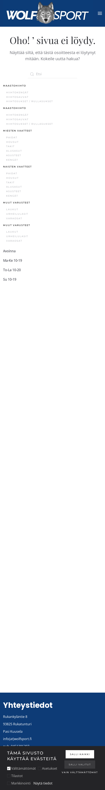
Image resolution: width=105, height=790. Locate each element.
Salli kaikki (80, 754)
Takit (10, 146)
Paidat (11, 137)
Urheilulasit (17, 213)
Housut (12, 142)
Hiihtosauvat (17, 97)
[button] (100, 13)
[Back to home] (48, 13)
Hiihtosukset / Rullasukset (29, 101)
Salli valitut (80, 764)
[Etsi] (52, 74)
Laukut (12, 209)
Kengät (12, 159)
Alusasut (14, 150)
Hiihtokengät (17, 92)
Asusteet (13, 155)
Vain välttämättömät (80, 772)
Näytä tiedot (42, 783)
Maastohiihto (14, 85)
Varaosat (14, 218)
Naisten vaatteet (17, 166)
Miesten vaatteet (17, 130)
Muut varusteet (16, 202)
